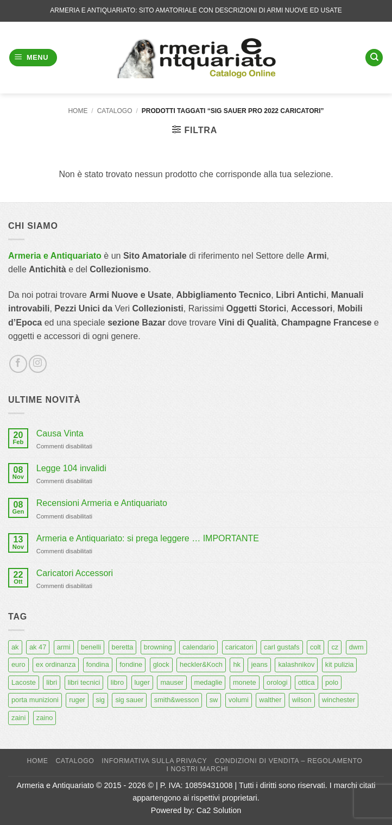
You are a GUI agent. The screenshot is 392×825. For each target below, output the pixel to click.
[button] (33, 58)
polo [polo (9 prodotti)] (331, 682)
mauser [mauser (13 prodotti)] (172, 682)
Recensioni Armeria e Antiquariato (101, 503)
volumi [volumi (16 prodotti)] (239, 700)
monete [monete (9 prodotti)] (244, 682)
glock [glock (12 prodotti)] (161, 664)
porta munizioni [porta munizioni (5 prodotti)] (35, 700)
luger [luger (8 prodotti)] (142, 682)
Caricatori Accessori (74, 573)
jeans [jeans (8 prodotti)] (259, 664)
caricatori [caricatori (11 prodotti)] (239, 647)
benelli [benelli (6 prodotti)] (91, 647)
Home (77, 111)
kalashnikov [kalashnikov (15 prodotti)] (296, 664)
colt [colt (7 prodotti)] (315, 647)
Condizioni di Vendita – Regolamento (288, 761)
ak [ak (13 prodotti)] (15, 647)
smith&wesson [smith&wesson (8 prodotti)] (176, 700)
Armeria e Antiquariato (55, 255)
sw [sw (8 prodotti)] (214, 700)
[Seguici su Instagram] (38, 364)
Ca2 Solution (219, 810)
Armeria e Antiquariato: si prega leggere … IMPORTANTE (147, 538)
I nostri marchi (198, 769)
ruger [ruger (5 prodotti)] (77, 700)
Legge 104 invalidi (71, 468)
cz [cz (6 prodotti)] (334, 647)
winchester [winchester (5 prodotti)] (338, 700)
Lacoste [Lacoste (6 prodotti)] (23, 682)
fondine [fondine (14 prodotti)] (130, 664)
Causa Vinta (60, 433)
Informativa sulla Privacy (154, 761)
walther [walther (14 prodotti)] (270, 700)
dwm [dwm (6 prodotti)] (356, 647)
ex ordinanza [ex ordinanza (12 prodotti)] (55, 664)
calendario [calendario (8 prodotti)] (198, 647)
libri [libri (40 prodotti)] (51, 682)
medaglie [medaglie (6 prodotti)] (208, 682)
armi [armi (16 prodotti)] (64, 647)
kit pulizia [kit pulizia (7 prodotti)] (339, 664)
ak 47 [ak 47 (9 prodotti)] (37, 647)
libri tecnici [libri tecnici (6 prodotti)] (84, 682)
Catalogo (114, 111)
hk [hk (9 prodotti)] (237, 664)
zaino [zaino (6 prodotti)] (44, 718)
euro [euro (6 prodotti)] (18, 664)
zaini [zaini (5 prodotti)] (18, 718)
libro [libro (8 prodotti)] (117, 682)
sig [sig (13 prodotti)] (100, 700)
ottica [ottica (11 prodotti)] (306, 682)
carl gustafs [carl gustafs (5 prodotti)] (281, 647)
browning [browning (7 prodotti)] (158, 647)
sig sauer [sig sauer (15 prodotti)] (129, 700)
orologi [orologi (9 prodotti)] (277, 682)
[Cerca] (374, 58)
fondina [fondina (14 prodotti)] (97, 664)
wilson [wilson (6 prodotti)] (302, 700)
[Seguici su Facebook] (18, 364)
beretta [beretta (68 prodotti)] (123, 647)
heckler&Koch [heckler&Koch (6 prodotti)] (201, 664)
